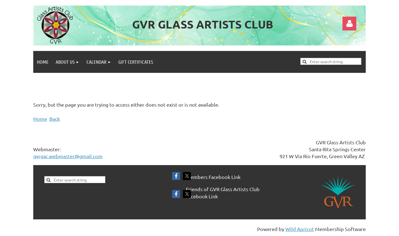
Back (54, 119)
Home (40, 119)
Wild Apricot (299, 229)
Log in (349, 23)
